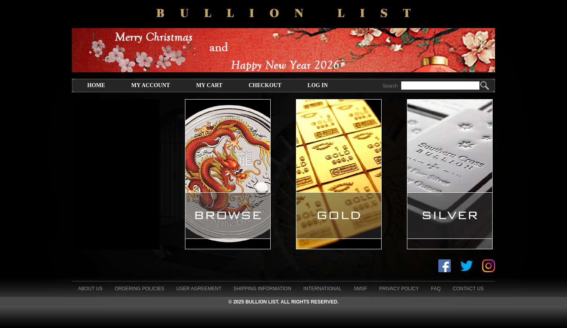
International (322, 288)
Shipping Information (263, 288)
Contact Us (468, 288)
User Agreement (198, 288)
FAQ (436, 288)
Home (96, 85)
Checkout (265, 85)
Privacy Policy (399, 288)
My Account (150, 85)
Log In (318, 85)
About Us (90, 288)
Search (390, 86)
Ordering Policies (139, 288)
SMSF (360, 288)
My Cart (209, 85)
